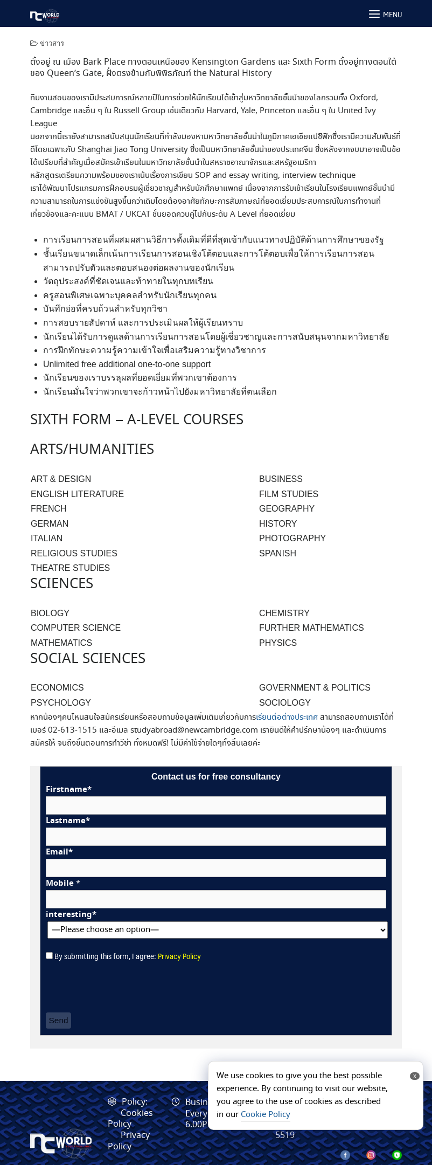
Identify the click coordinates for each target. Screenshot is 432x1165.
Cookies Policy (130, 1119)
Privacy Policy (179, 955)
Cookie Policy (265, 1115)
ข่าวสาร (52, 43)
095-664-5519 (299, 1130)
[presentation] (128, 988)
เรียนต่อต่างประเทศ (287, 717)
